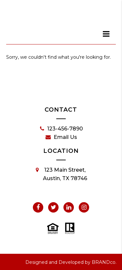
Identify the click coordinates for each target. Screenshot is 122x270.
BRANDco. (104, 262)
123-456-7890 (61, 129)
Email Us (61, 137)
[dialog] (106, 34)
